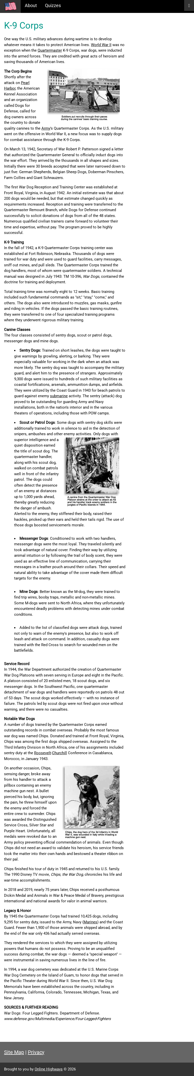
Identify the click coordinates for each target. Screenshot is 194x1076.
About (31, 5)
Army (45, 128)
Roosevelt (42, 753)
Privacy (36, 1052)
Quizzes (53, 5)
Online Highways (49, 1069)
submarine (59, 396)
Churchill (59, 753)
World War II (101, 45)
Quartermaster (50, 50)
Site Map (14, 1052)
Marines (90, 922)
